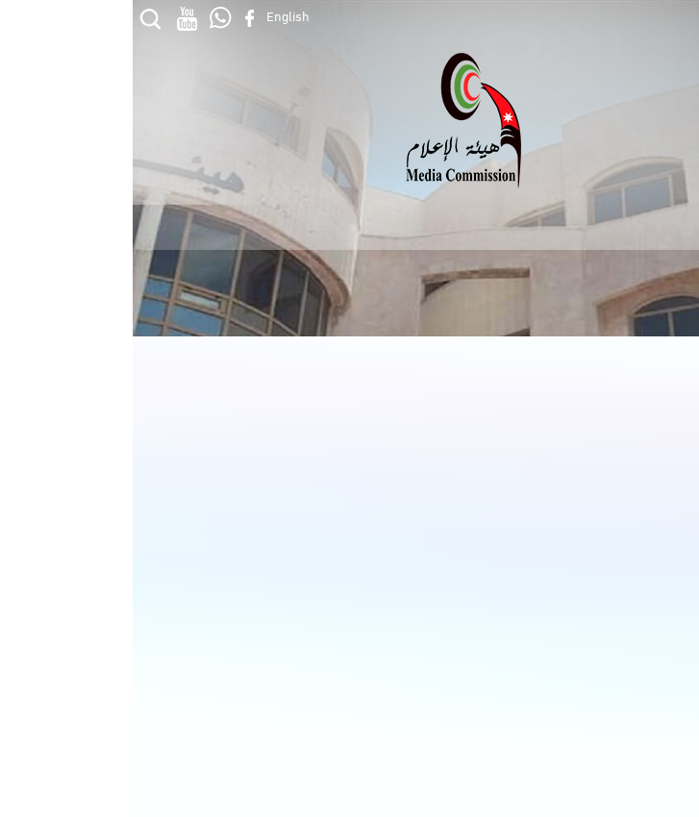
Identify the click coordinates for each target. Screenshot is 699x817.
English (155, 15)
